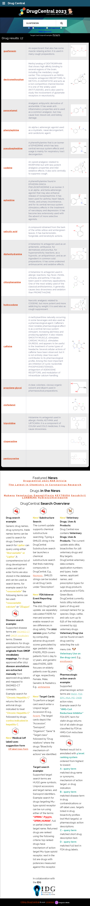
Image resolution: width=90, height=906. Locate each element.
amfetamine (44, 687)
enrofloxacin (66, 661)
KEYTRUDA (62, 495)
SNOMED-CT (23, 632)
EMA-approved (54, 28)
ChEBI (79, 698)
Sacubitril (78, 495)
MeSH (74, 694)
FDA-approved (40, 28)
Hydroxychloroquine (53, 497)
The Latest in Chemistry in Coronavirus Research (45, 485)
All (31, 28)
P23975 (56, 35)
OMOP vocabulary (20, 635)
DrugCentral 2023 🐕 (49, 11)
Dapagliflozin (44, 495)
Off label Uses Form (18, 749)
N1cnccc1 (38, 575)
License (50, 902)
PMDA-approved (45, 31)
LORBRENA (29, 497)
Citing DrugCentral (30, 902)
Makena (9, 495)
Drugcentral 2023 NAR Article (45, 481)
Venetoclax (24, 495)
